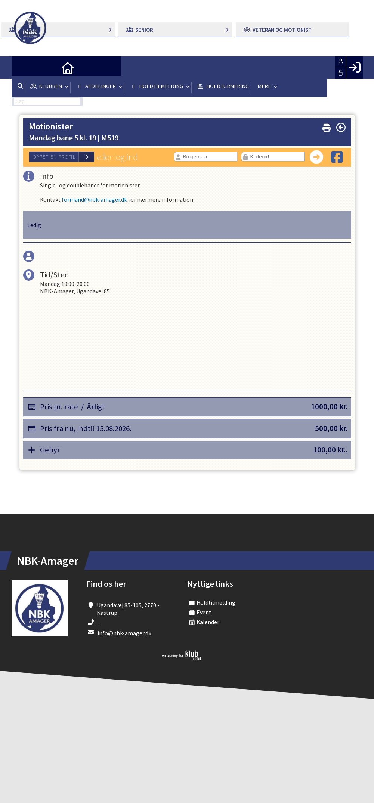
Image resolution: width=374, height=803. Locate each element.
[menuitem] (23, 67)
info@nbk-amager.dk (124, 634)
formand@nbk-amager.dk (95, 200)
